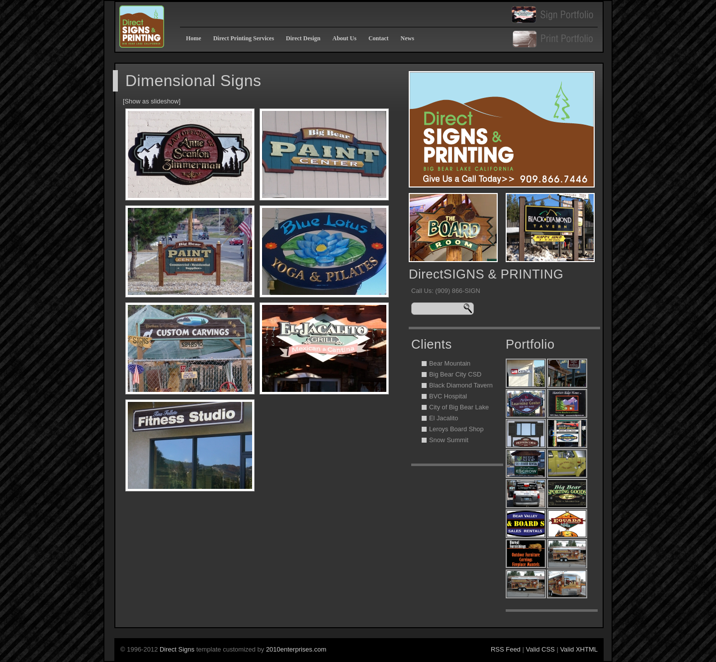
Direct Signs (178, 649)
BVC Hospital (448, 396)
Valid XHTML (579, 649)
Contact (378, 38)
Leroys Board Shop (456, 429)
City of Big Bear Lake (459, 407)
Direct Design (303, 38)
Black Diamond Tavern (461, 385)
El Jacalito (443, 418)
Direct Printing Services (243, 38)
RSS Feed (506, 649)
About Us (345, 38)
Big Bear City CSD (455, 374)
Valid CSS (540, 649)
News (407, 38)
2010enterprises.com (296, 649)
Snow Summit (448, 440)
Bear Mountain (449, 363)
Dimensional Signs (193, 81)
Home (193, 38)
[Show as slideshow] (151, 101)
